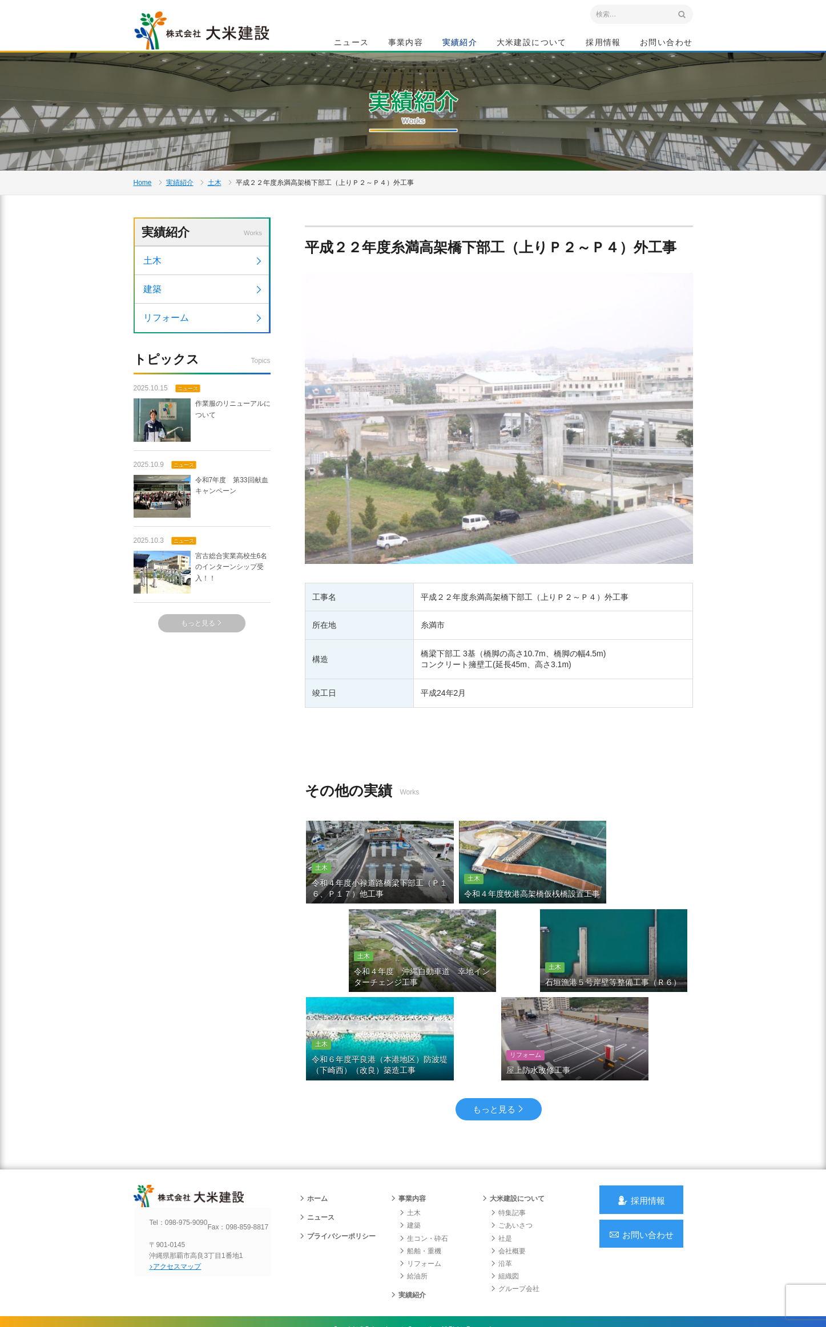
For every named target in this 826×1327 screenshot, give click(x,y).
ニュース (351, 43)
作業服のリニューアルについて (202, 460)
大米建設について (532, 43)
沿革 (501, 1238)
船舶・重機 (420, 1225)
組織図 (504, 1251)
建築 (203, 328)
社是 (501, 1213)
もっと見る (202, 664)
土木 (214, 209)
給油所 (413, 1251)
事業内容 (406, 43)
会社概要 (508, 1225)
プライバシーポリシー (337, 1211)
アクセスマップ (182, 1251)
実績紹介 (460, 43)
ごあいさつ (511, 1200)
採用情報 (603, 43)
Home (143, 209)
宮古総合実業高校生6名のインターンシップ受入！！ (201, 612)
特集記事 (508, 1187)
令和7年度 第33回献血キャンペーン (201, 536)
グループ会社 (514, 1263)
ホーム (313, 1173)
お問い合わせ (666, 43)
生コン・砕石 (423, 1213)
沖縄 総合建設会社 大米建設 (213, 37)
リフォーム (203, 357)
